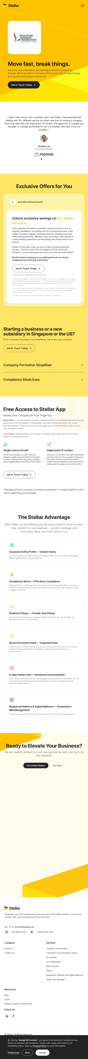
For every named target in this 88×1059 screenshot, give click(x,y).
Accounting (51, 957)
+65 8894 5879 (18, 932)
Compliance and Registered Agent (61, 953)
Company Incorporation (57, 948)
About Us (8, 948)
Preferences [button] (13, 1052)
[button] (82, 5)
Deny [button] (27, 1052)
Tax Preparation (53, 962)
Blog (6, 995)
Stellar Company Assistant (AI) (18, 1003)
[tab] (44, 202)
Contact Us (9, 953)
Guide (7, 999)
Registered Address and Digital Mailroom (64, 975)
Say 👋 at (19, 927)
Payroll (49, 970)
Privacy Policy (39, 1046)
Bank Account (52, 966)
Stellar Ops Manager (55, 979)
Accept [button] (42, 1052)
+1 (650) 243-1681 (44, 932)
